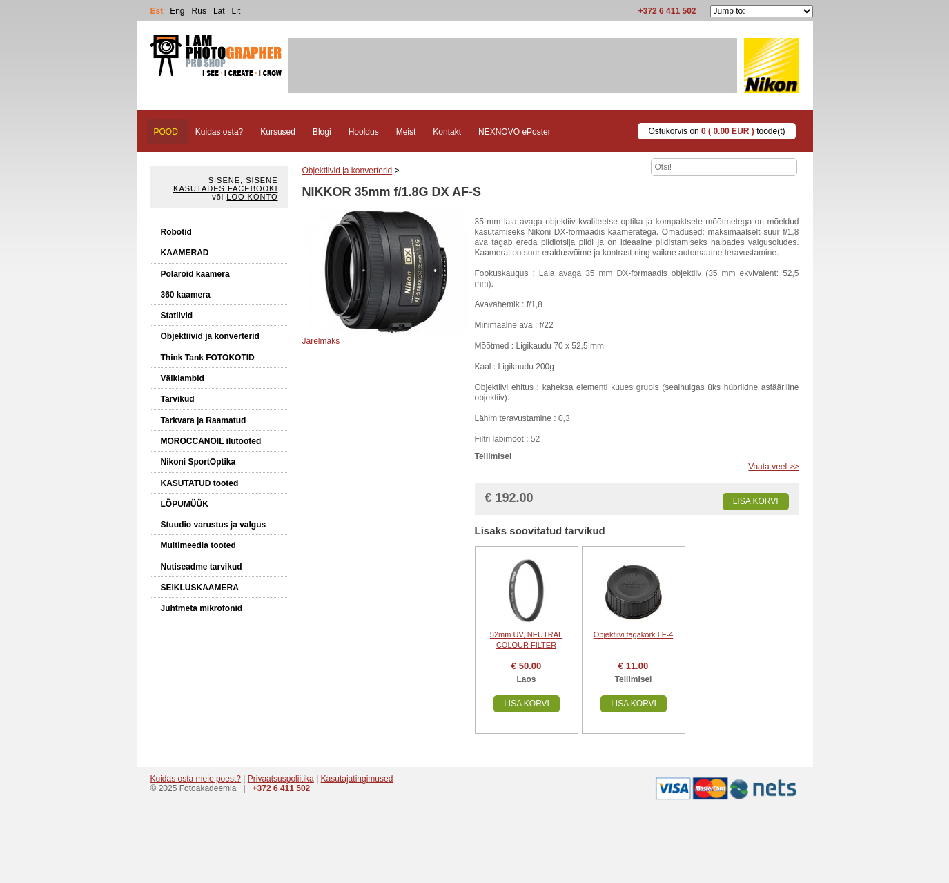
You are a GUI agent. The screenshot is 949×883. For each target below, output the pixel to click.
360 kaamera (186, 295)
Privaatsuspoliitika (281, 779)
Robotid (176, 232)
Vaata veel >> (773, 467)
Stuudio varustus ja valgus (213, 525)
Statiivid (177, 315)
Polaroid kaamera (195, 274)
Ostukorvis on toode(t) (716, 131)
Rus (199, 11)
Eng (177, 11)
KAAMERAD (185, 253)
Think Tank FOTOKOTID (208, 357)
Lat (219, 11)
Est (157, 11)
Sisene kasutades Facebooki (225, 184)
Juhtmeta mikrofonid (202, 608)
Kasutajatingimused (357, 779)
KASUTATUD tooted (200, 483)
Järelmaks (321, 341)
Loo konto (251, 197)
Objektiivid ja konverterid (210, 336)
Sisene (224, 180)
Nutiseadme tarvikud (201, 567)
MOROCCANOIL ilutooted (211, 441)
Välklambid (182, 378)
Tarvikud (178, 399)
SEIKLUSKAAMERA (200, 587)
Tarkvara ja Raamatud (203, 420)
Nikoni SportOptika (198, 462)
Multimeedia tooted (198, 545)
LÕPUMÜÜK (184, 504)
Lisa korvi (756, 501)
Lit (236, 11)
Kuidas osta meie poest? (195, 779)
